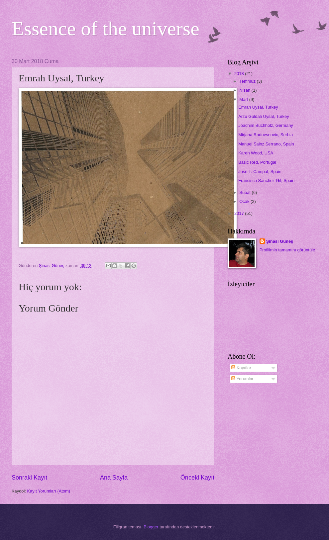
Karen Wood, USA (255, 152)
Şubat (245, 192)
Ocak (245, 201)
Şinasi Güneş (279, 241)
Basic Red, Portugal (257, 162)
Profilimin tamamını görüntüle (287, 249)
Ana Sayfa (114, 477)
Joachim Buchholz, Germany (265, 125)
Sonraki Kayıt (29, 477)
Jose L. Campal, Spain (259, 171)
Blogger (151, 526)
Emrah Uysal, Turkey (258, 107)
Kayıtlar (241, 367)
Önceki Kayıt (197, 477)
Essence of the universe (105, 29)
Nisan (245, 90)
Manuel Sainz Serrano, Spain (266, 143)
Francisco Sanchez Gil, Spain (266, 180)
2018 (239, 73)
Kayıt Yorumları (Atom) (48, 491)
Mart (244, 99)
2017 (239, 213)
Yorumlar (242, 378)
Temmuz (248, 81)
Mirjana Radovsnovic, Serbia (265, 134)
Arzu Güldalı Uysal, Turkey (263, 116)
